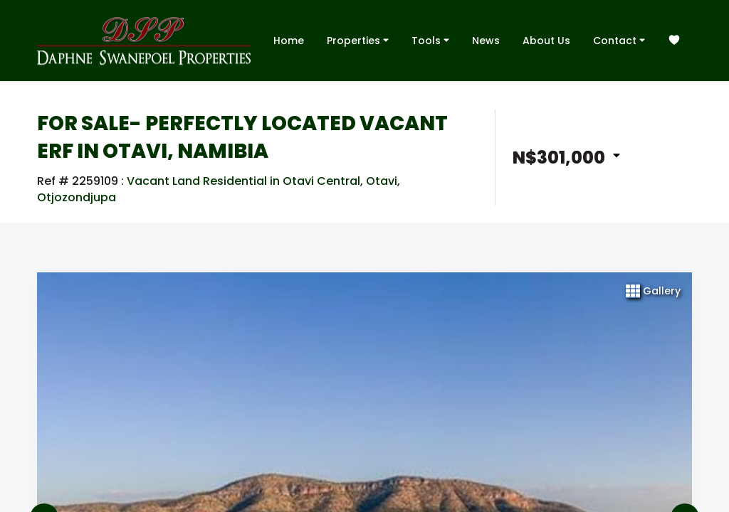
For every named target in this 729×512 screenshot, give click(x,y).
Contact (619, 40)
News (486, 40)
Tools (430, 40)
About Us (546, 40)
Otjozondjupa (76, 198)
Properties (358, 40)
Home (288, 40)
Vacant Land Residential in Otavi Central (243, 181)
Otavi (381, 181)
